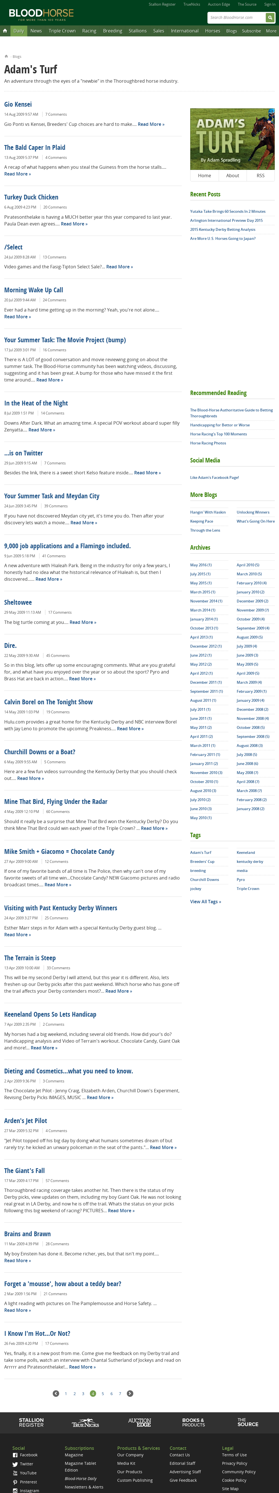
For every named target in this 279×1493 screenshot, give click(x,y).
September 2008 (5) (253, 736)
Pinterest (24, 1482)
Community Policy (239, 1471)
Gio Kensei (18, 105)
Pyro (241, 879)
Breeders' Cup (202, 861)
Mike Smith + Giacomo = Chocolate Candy (59, 852)
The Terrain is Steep (30, 958)
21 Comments (55, 1293)
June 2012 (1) (201, 655)
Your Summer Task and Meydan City (51, 496)
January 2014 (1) (204, 619)
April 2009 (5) (248, 673)
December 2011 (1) (206, 682)
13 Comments (54, 257)
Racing (89, 31)
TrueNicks (191, 4)
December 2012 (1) (206, 646)
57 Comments (57, 1180)
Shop (194, 1422)
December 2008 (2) (252, 709)
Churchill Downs (204, 879)
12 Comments (56, 861)
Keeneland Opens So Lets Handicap (50, 1015)
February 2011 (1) (205, 754)
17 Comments (60, 612)
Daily (19, 31)
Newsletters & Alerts (84, 1487)
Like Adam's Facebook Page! (214, 477)
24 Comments (54, 299)
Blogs (231, 31)
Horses (212, 31)
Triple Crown (62, 31)
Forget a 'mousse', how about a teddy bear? (62, 1284)
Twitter (22, 1463)
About (232, 175)
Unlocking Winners (253, 512)
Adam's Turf (200, 852)
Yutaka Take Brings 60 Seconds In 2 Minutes (227, 211)
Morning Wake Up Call (33, 290)
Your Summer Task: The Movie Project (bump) (65, 340)
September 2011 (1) (206, 691)
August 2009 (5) (250, 637)
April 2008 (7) (248, 781)
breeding (198, 870)
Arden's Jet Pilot (25, 1121)
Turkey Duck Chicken (31, 197)
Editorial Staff (182, 1463)
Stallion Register (162, 4)
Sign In (270, 4)
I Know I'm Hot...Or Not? (37, 1334)
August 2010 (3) (203, 790)
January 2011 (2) (204, 763)
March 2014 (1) (202, 610)
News (36, 31)
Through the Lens (205, 530)
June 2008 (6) (247, 763)
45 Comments (58, 655)
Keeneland (246, 852)
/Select (13, 247)
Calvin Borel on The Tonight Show (48, 702)
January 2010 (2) (250, 592)
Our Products (129, 1471)
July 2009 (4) (247, 646)
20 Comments (55, 207)
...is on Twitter (23, 453)
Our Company (130, 1454)
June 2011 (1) (201, 718)
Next (130, 1393)
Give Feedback (183, 1480)
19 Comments (58, 711)
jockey (195, 888)
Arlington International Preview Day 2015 (226, 220)
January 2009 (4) (250, 700)
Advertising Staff (185, 1471)
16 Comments (54, 349)
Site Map (230, 1488)
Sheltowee (18, 603)
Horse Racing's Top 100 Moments (218, 434)
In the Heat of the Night (36, 403)
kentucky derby (250, 861)
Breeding (112, 31)
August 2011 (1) (203, 700)
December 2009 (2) (252, 601)
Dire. (10, 646)
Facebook (24, 1454)
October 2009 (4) (251, 619)
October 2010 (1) (204, 781)
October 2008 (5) (251, 727)
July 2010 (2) (200, 799)
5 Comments (55, 761)
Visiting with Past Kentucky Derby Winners (60, 908)
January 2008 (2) (250, 808)
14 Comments (52, 413)
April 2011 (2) (201, 736)
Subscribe (251, 31)
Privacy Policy (234, 1463)
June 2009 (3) (247, 655)
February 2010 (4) (252, 583)
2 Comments (53, 1024)
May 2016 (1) (201, 564)
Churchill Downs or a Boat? (39, 752)
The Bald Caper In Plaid (34, 148)
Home (6, 56)
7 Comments (56, 114)
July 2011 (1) (200, 709)
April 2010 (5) (248, 564)
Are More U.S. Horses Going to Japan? (223, 238)
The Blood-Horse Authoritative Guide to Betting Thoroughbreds (231, 412)
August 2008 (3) (250, 745)
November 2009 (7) (253, 610)
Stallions (138, 31)
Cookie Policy (234, 1480)
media (242, 870)
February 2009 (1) (252, 691)
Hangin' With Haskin (208, 512)
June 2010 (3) (201, 808)
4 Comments (56, 157)
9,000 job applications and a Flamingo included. (67, 546)
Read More (149, 124)
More (271, 31)
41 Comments (54, 555)
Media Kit (126, 1463)
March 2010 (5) (249, 573)
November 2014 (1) (206, 601)
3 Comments (53, 1081)
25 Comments (56, 917)
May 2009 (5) (247, 664)
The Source (247, 4)
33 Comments (58, 967)
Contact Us (180, 1454)
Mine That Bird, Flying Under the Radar (55, 802)
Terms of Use (234, 1454)
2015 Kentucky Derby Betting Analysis (222, 229)
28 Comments (57, 1243)
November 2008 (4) (253, 718)
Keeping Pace (201, 521)
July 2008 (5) (247, 754)
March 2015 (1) (202, 592)
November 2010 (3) (206, 772)
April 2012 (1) (201, 673)
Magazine (74, 1454)
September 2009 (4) (253, 628)
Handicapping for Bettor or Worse (220, 424)
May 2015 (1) (201, 583)
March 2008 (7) (249, 790)
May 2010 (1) (201, 817)
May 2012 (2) (201, 664)
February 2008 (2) (252, 799)
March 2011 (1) (202, 745)
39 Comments (56, 505)
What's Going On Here (256, 521)
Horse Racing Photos (208, 443)
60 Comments (58, 811)
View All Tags (204, 901)
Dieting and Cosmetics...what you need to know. (68, 1071)
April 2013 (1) (201, 637)
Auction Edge (219, 4)
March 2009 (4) (249, 682)
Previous (56, 1393)
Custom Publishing (135, 1480)
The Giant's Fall (24, 1171)
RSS (261, 175)
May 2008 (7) (247, 772)
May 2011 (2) (201, 727)
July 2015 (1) (200, 573)
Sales (158, 31)
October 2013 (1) (204, 628)
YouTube (24, 1473)
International (185, 31)
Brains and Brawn (27, 1234)
